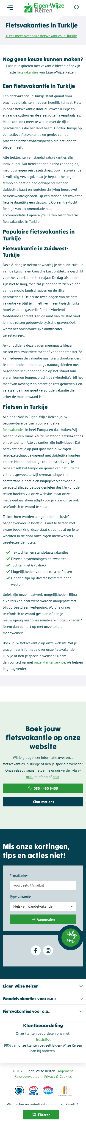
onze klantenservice (49, 662)
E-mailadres (19, 875)
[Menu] (10, 8)
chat (56, 776)
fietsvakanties (27, 72)
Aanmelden (43, 919)
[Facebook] (36, 950)
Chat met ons (43, 801)
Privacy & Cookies (58, 1076)
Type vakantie (20, 896)
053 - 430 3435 (43, 788)
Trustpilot (43, 1039)
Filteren (41, 1114)
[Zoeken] (76, 7)
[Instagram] (48, 950)
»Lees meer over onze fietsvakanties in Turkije (41, 35)
